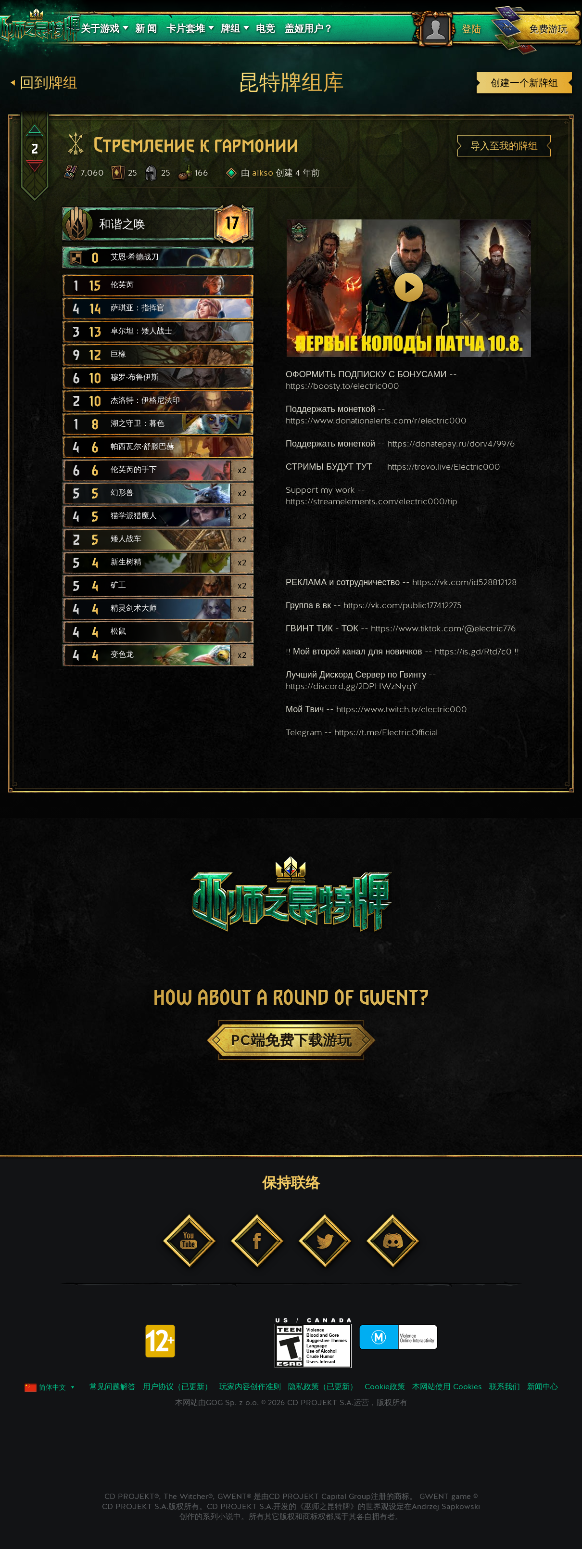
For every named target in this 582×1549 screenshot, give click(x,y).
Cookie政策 (385, 1387)
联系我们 (504, 1387)
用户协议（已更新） (177, 1387)
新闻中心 (542, 1387)
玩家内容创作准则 (250, 1387)
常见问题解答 (112, 1387)
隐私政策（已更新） (322, 1387)
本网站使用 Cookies (447, 1387)
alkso (262, 173)
